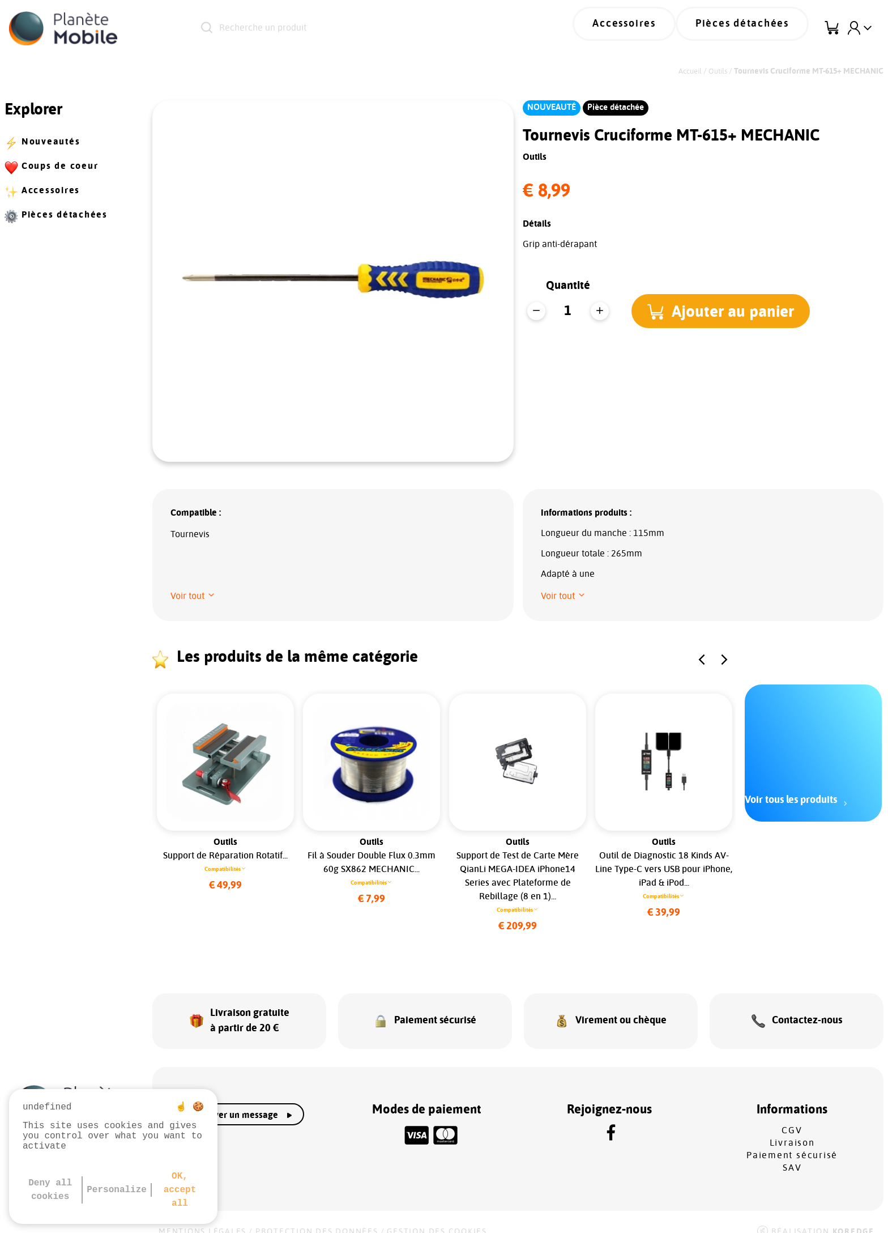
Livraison (792, 1128)
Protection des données (316, 1217)
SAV (792, 1153)
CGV (792, 1115)
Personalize (117, 1190)
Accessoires (654, 28)
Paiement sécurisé (792, 1140)
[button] (725, 311)
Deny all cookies (50, 1190)
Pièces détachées (753, 28)
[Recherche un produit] (357, 28)
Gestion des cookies (436, 1217)
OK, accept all (180, 1190)
